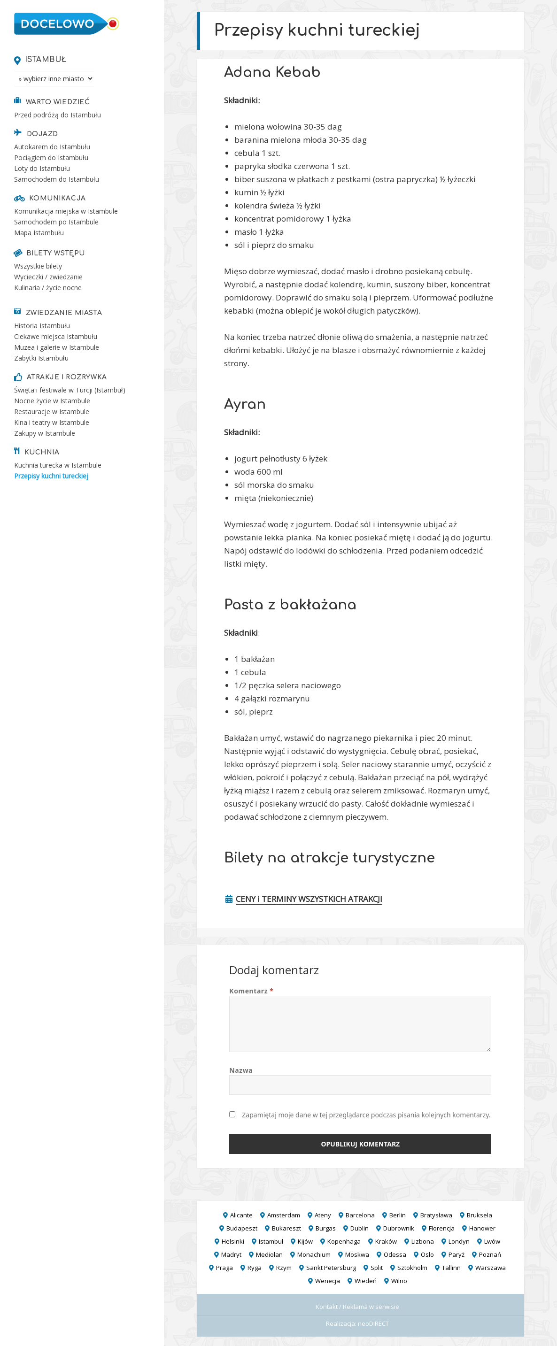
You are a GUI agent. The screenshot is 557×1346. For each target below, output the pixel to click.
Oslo (427, 1254)
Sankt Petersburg (331, 1267)
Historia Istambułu (42, 325)
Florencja (442, 1228)
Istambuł (46, 59)
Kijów (305, 1241)
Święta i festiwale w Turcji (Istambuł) (69, 389)
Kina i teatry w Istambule (51, 422)
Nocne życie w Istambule (52, 400)
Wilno (399, 1281)
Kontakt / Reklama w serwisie (357, 1306)
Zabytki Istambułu (41, 358)
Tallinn (451, 1267)
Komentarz (251, 990)
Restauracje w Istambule (51, 411)
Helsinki (233, 1241)
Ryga (255, 1267)
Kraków (386, 1241)
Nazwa (241, 1070)
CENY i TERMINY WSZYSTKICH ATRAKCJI (309, 898)
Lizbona (422, 1241)
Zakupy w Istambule (44, 433)
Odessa (395, 1254)
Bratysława (436, 1215)
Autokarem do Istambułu (52, 146)
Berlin (397, 1215)
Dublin (359, 1228)
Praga (224, 1267)
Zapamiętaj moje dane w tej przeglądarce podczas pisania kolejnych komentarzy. (366, 1114)
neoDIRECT (373, 1323)
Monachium (314, 1254)
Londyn (459, 1241)
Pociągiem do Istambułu (51, 157)
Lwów (492, 1241)
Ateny (323, 1215)
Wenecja (327, 1281)
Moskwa (357, 1254)
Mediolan (269, 1254)
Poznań (490, 1254)
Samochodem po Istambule (56, 221)
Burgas (326, 1228)
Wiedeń (366, 1281)
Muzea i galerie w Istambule (56, 347)
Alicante (241, 1215)
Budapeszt (241, 1228)
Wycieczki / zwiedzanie (48, 276)
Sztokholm (412, 1267)
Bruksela (479, 1215)
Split (377, 1267)
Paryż (456, 1254)
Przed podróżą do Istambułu (57, 114)
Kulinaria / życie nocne (48, 287)
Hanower (482, 1228)
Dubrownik (398, 1228)
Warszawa (490, 1267)
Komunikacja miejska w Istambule (66, 211)
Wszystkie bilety (38, 266)
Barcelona (360, 1215)
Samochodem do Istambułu (56, 179)
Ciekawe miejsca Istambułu (55, 336)
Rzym (284, 1267)
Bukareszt (286, 1228)
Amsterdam (283, 1215)
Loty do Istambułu (42, 168)
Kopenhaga (344, 1241)
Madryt (231, 1254)
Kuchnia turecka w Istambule (57, 465)
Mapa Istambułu (39, 232)
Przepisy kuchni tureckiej (51, 475)
